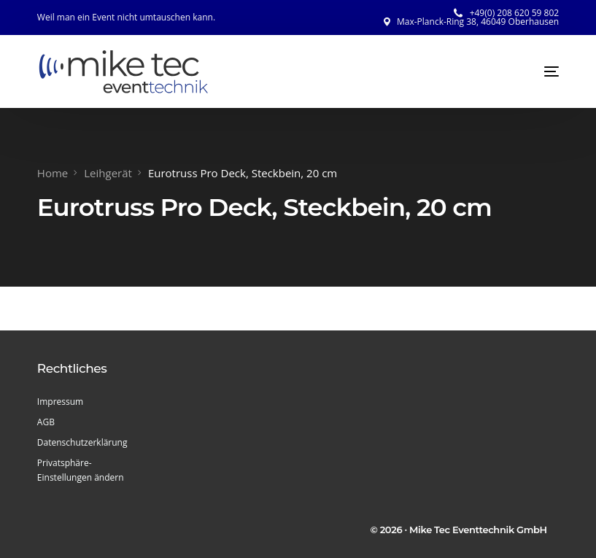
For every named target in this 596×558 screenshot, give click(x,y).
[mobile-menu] (537, 71)
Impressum (60, 401)
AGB (46, 422)
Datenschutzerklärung (82, 442)
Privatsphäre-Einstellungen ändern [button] (80, 470)
